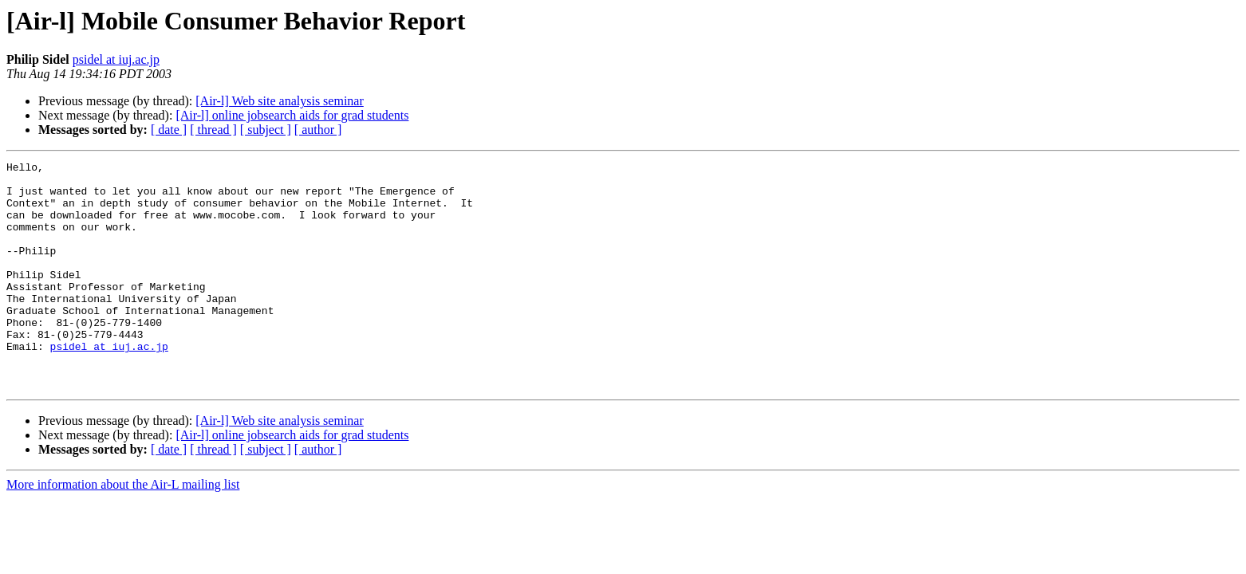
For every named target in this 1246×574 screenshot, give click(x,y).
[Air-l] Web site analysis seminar (279, 101)
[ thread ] (213, 129)
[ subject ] (265, 129)
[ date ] (169, 129)
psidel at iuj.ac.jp (116, 59)
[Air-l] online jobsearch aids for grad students (291, 115)
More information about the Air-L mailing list (122, 530)
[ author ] (318, 129)
